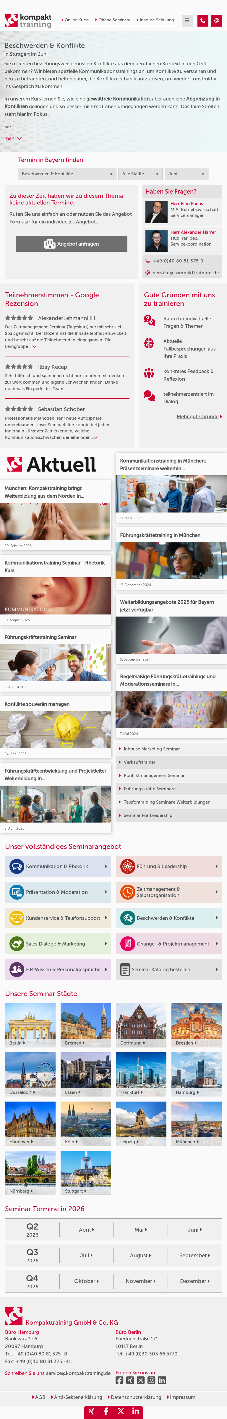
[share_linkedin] (135, 1412)
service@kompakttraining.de (78, 1373)
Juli (86, 1255)
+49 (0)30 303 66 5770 (151, 1354)
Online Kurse (75, 19)
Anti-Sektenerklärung (76, 1397)
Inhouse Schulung (155, 19)
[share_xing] (91, 1412)
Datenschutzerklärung (134, 1397)
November (140, 1281)
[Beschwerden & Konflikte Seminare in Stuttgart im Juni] (202, 21)
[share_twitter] (121, 1412)
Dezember (195, 1281)
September (194, 1255)
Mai (140, 1230)
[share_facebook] (106, 1412)
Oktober (86, 1281)
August (140, 1255)
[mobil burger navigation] (187, 21)
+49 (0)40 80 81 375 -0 (40, 1354)
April (86, 1230)
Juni (195, 1230)
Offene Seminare (112, 19)
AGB (39, 1397)
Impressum (180, 1397)
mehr (13, 138)
